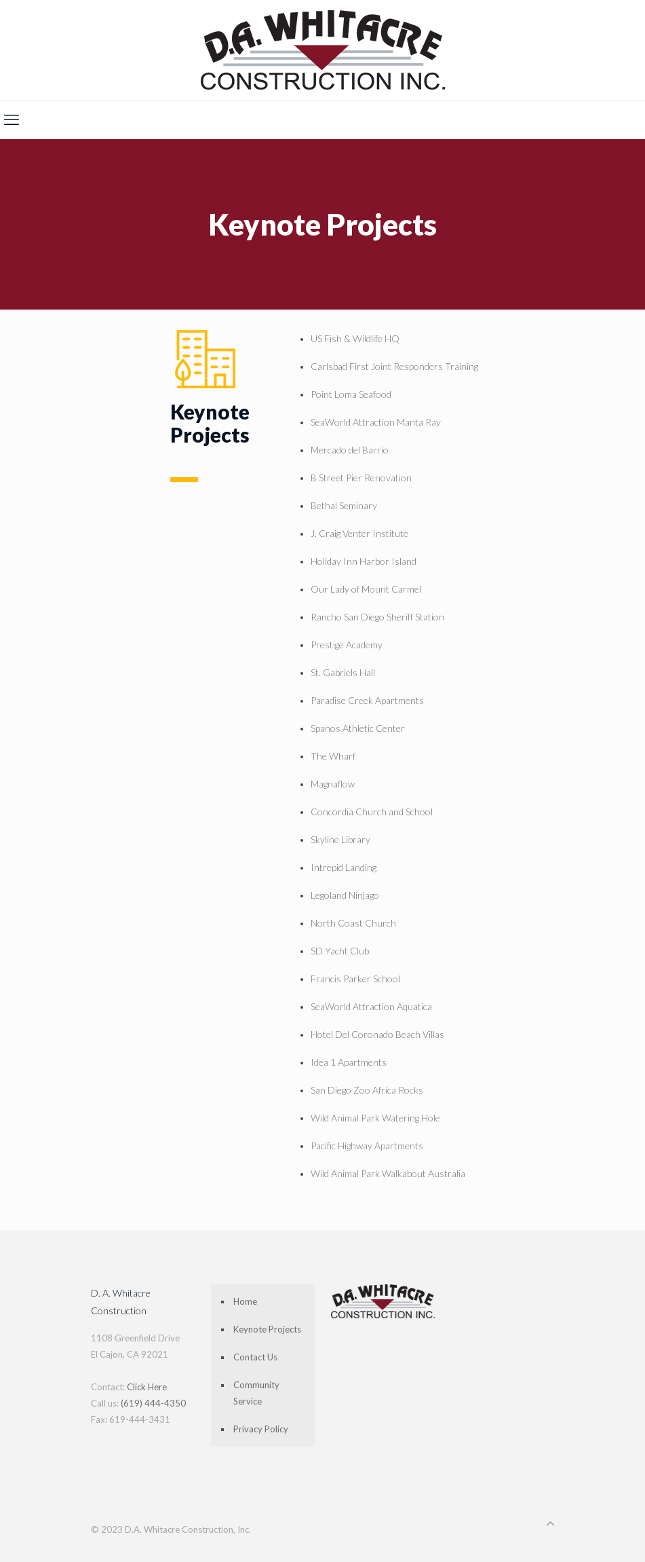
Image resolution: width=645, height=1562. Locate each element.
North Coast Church (353, 923)
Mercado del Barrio (350, 449)
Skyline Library (340, 839)
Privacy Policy (260, 1429)
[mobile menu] (11, 119)
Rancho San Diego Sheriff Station (377, 616)
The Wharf (333, 756)
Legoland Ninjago (345, 895)
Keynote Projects (267, 1329)
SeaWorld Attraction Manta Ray (376, 422)
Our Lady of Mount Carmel (366, 589)
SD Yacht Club (340, 950)
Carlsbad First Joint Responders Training (394, 366)
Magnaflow (333, 783)
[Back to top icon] (550, 1523)
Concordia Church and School (372, 811)
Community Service (256, 1393)
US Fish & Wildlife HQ (355, 338)
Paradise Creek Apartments (367, 700)
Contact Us (255, 1357)
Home (245, 1301)
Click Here (147, 1386)
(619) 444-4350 (153, 1403)
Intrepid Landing (343, 867)
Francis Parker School (355, 978)
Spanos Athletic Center (358, 728)
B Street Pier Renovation (361, 477)
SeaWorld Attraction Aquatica (371, 1006)
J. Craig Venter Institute (359, 533)
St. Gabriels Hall (343, 672)
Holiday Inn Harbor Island (363, 561)
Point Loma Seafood (351, 394)
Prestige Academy (347, 644)
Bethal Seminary (344, 505)
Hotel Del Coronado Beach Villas (377, 1034)
